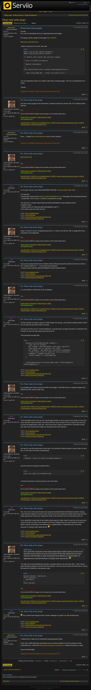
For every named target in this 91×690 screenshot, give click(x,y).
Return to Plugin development (12, 669)
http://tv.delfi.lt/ (51, 38)
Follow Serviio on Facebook (28, 117)
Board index (8, 15)
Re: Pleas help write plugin (32, 100)
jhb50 (11, 186)
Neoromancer (11, 27)
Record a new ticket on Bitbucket (34, 218)
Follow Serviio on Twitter (44, 117)
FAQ (40, 11)
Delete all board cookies (72, 681)
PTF (53, 688)
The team (62, 681)
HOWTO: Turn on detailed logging (40, 122)
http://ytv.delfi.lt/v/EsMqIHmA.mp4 (51, 196)
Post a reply (7, 23)
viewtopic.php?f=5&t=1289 (66, 190)
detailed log (28, 157)
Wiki (65, 615)
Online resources (18, 15)
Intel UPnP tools (25, 122)
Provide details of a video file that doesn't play (38, 217)
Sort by (51, 661)
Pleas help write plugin (14, 20)
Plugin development (31, 15)
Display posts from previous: (31, 661)
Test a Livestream (30, 215)
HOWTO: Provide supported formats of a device (64, 122)
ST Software (46, 688)
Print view (85, 15)
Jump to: (57, 669)
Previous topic (72, 15)
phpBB (38, 687)
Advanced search (83, 4)
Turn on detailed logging (32, 213)
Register (45, 11)
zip (11, 99)
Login (50, 11)
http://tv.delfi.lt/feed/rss (31, 42)
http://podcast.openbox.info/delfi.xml (52, 645)
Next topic (79, 15)
